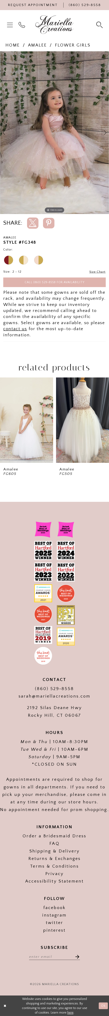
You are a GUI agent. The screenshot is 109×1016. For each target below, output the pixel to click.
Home (12, 45)
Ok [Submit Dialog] (103, 1005)
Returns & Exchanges (54, 858)
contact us (15, 328)
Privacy (54, 873)
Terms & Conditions (54, 866)
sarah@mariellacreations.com (55, 696)
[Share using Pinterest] (48, 223)
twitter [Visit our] (54, 922)
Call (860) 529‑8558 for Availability (54, 282)
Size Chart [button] (97, 272)
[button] (10, 25)
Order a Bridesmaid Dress (54, 836)
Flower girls (72, 45)
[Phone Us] (85, 5)
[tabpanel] (54, 132)
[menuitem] (10, 25)
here (70, 1012)
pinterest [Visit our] (54, 930)
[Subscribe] (75, 956)
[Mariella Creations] (54, 24)
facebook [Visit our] (54, 907)
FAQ (54, 843)
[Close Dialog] (5, 1005)
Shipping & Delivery (54, 851)
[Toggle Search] (100, 24)
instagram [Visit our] (54, 915)
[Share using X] (32, 223)
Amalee (37, 45)
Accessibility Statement (54, 881)
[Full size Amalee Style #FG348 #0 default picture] (54, 132)
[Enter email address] (54, 956)
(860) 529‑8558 (54, 688)
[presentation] (26, 420)
